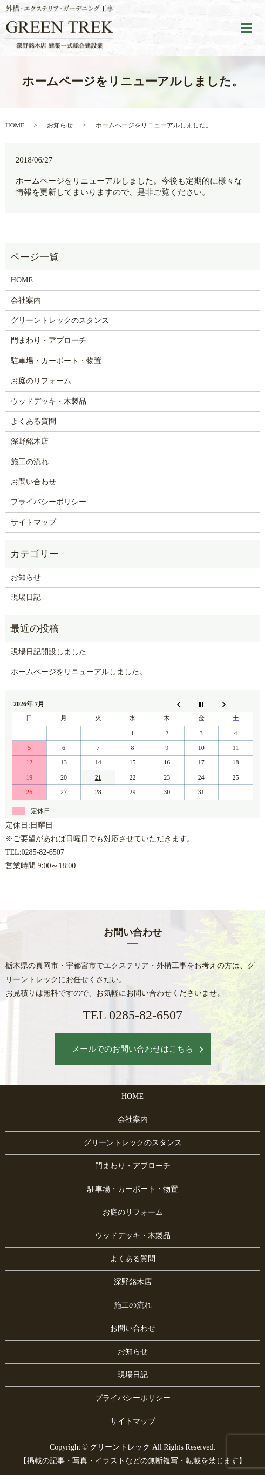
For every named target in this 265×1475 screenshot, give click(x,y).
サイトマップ (33, 522)
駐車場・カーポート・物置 (56, 361)
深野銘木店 (30, 441)
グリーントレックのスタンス (60, 320)
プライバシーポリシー (48, 502)
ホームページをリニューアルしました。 (79, 672)
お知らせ (60, 125)
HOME (14, 125)
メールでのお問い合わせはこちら (132, 1049)
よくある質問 (33, 421)
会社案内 (26, 300)
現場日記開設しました (48, 652)
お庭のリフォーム (41, 381)
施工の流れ (30, 462)
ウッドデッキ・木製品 (48, 401)
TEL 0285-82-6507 (132, 1015)
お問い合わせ (33, 482)
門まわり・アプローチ (48, 340)
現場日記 (26, 597)
